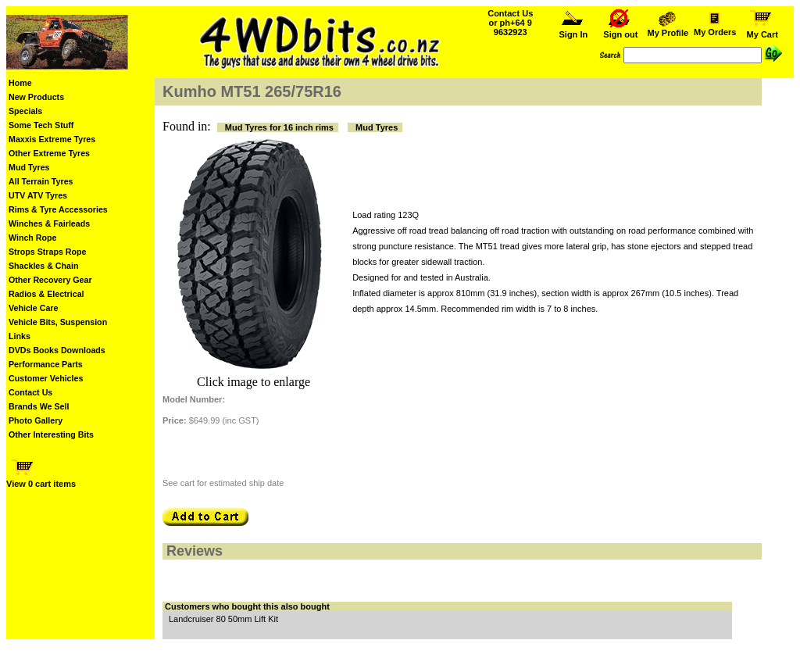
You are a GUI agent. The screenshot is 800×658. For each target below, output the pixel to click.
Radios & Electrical (46, 294)
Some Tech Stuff (41, 125)
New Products (36, 97)
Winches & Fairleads (49, 223)
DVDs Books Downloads (57, 350)
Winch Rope (32, 237)
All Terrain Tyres (41, 181)
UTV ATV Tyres (38, 195)
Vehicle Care (33, 308)
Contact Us (30, 392)
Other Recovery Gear (50, 279)
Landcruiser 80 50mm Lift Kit (223, 619)
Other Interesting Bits (51, 434)
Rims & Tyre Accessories (58, 209)
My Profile (668, 29)
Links (19, 336)
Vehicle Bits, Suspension (58, 322)
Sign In (573, 30)
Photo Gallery (35, 420)
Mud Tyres (29, 167)
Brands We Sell (39, 406)
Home (20, 83)
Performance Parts (46, 364)
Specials (25, 111)
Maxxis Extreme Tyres (52, 139)
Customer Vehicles (46, 378)
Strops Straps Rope (47, 251)
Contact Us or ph (510, 23)
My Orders (714, 28)
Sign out (620, 30)
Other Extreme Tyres (49, 153)
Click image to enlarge (253, 381)
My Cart (762, 30)
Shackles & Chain (43, 265)
